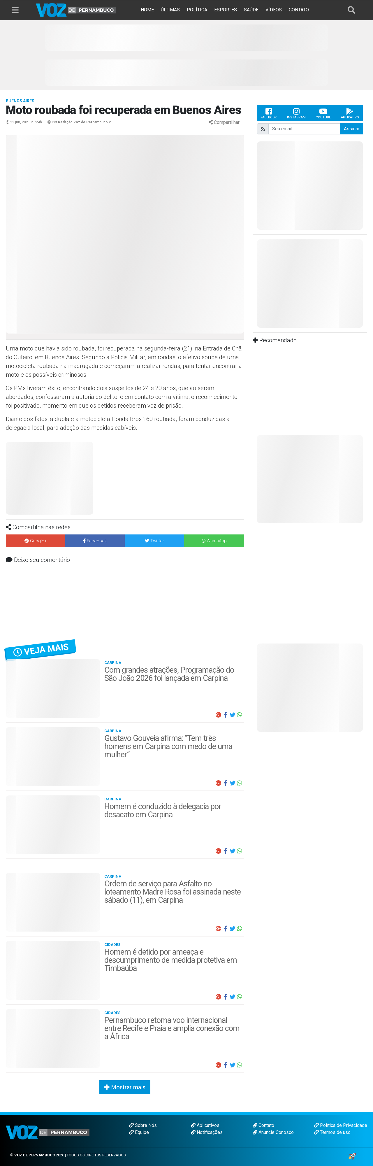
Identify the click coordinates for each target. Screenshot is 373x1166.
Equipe (139, 1132)
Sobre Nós (143, 1125)
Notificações (207, 1132)
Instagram (296, 113)
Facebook (269, 113)
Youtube (323, 113)
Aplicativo (350, 113)
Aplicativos (205, 1125)
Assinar (351, 128)
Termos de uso (332, 1132)
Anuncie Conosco (273, 1132)
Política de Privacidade (340, 1125)
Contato (263, 1125)
